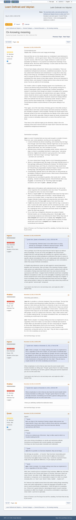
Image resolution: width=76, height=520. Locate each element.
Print (68, 42)
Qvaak (9, 47)
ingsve (9, 235)
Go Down (8, 42)
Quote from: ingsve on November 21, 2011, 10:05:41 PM (42, 388)
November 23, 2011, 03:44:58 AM (32, 413)
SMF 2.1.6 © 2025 (8, 518)
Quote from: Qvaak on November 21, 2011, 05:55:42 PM (42, 239)
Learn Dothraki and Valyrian (19, 7)
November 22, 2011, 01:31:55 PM (32, 384)
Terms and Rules (63, 518)
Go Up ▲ (70, 518)
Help (57, 518)
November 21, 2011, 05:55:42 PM (32, 47)
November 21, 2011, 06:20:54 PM (32, 235)
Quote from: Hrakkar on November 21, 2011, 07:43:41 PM (42, 345)
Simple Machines (17, 518)
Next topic (66, 36)
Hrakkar (10, 294)
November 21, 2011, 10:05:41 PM (32, 341)
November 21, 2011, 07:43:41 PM (32, 294)
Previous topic (57, 36)
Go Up (7, 503)
